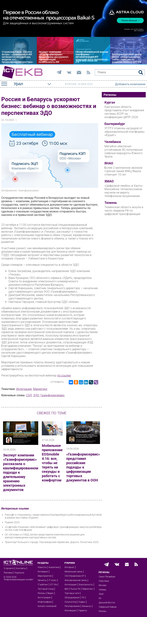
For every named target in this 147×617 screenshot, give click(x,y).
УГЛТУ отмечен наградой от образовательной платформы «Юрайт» (124, 132)
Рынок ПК (75, 589)
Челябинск (112, 142)
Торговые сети (72, 593)
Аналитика (53, 567)
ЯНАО (108, 163)
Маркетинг (40, 389)
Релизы (41, 593)
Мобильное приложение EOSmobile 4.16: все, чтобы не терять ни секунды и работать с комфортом (52, 462)
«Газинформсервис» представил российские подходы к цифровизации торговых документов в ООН (83, 467)
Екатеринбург (114, 124)
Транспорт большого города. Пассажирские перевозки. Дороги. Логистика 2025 (52, 542)
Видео (50, 593)
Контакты (21, 568)
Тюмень (110, 203)
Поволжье (104, 581)
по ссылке (64, 375)
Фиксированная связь (76, 580)
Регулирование (72, 606)
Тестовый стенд (46, 589)
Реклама (8, 572)
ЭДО (36, 395)
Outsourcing (70, 602)
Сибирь (102, 589)
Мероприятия (45, 576)
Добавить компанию (130, 84)
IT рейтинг (43, 584)
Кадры (82, 602)
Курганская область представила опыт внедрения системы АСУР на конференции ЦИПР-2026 (124, 112)
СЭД (29, 395)
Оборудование (72, 597)
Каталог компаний (47, 606)
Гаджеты (82, 610)
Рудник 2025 (12, 522)
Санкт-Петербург (107, 576)
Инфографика (45, 602)
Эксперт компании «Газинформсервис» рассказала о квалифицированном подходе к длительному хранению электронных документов (20, 472)
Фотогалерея (44, 597)
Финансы (86, 606)
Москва (102, 585)
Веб (66, 589)
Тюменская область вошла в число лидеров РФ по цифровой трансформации (123, 210)
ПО (82, 597)
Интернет (69, 567)
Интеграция (24, 389)
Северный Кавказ (107, 607)
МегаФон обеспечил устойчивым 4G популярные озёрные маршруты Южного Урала (123, 151)
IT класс (53, 580)
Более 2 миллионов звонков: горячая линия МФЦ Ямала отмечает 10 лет (123, 171)
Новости (42, 567)
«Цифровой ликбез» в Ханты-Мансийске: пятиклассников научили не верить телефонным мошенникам (123, 191)
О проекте (9, 568)
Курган (109, 102)
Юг (100, 598)
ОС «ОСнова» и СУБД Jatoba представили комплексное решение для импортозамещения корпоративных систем (45, 536)
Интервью (43, 571)
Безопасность (86, 584)
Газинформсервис (52, 395)
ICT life (53, 584)
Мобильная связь (73, 571)
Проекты (42, 580)
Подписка (19, 572)
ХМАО (109, 181)
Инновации (70, 610)
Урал (101, 594)
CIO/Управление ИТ (74, 576)
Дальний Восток (107, 602)
